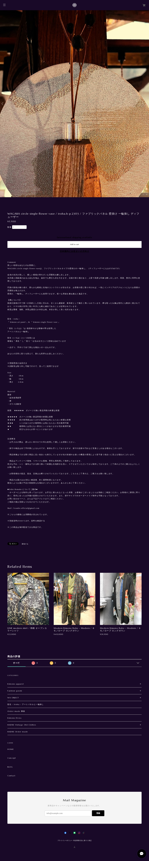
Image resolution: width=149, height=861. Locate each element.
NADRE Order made (17, 732)
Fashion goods (14, 691)
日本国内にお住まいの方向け (74, 251)
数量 (9, 227)
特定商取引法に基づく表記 (82, 840)
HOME (10, 749)
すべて (16, 663)
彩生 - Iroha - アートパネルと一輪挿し (25, 704)
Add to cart (74, 244)
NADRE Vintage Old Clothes (21, 725)
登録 (98, 813)
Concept (11, 758)
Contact (11, 776)
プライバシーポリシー (65, 840)
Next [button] (146, 104)
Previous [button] (3, 104)
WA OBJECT (13, 698)
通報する (25, 544)
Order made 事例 (16, 711)
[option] (74, 103)
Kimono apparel (15, 684)
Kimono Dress (14, 718)
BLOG (10, 767)
